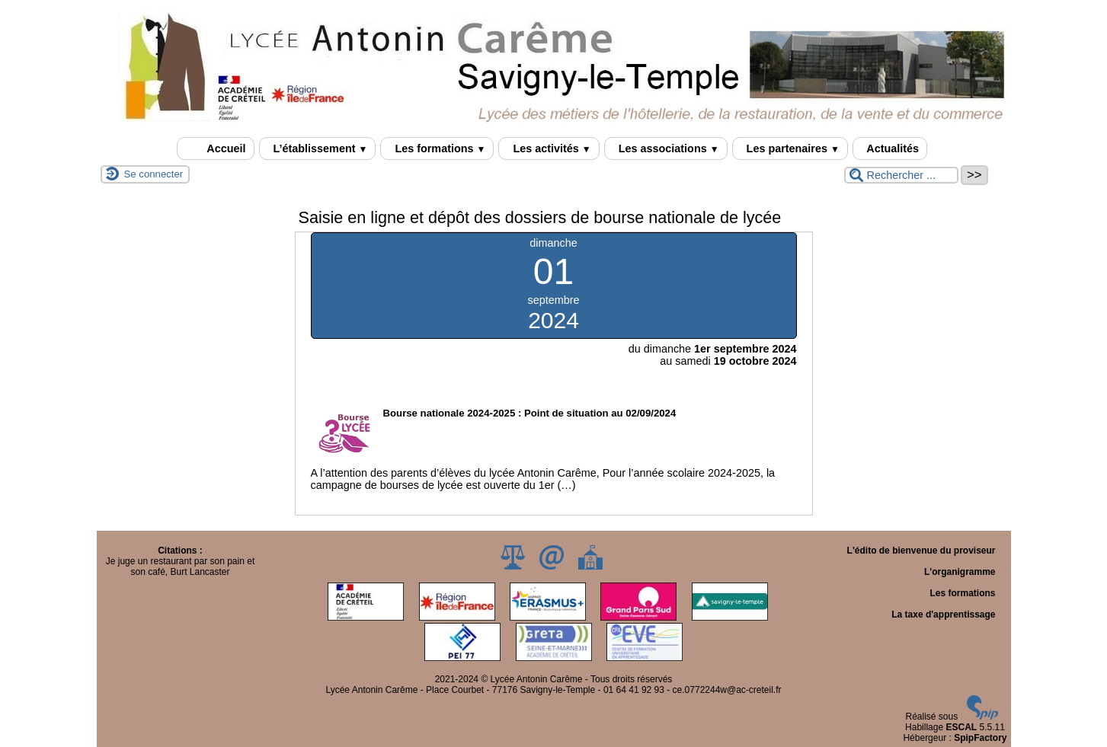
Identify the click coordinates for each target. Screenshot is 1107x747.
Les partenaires (790, 148)
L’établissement (317, 148)
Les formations (437, 148)
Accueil (215, 148)
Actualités (890, 148)
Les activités (548, 148)
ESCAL (961, 727)
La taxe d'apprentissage (943, 614)
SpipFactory (980, 738)
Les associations (666, 148)
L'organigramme (960, 572)
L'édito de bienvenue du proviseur (921, 550)
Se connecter (154, 174)
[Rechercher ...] (901, 175)
